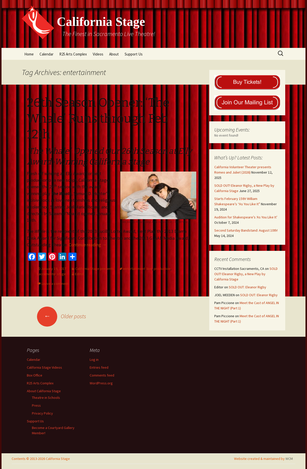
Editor (79, 274)
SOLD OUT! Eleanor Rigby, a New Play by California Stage (246, 274)
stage (61, 274)
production (162, 268)
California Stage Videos (44, 367)
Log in (94, 359)
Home (29, 54)
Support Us (134, 54)
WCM (289, 458)
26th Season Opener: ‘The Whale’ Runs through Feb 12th (98, 118)
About (114, 54)
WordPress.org (101, 383)
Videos (98, 54)
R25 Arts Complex (73, 54)
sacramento (46, 274)
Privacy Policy (42, 413)
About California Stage (44, 391)
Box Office (34, 375)
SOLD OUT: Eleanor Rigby (247, 287)
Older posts (61, 316)
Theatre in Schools (46, 397)
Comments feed (102, 375)
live (149, 268)
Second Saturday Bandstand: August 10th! (246, 230)
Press (36, 405)
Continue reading (88, 245)
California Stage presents (94, 268)
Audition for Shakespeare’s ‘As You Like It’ (245, 217)
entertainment (134, 268)
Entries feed (99, 367)
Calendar (46, 54)
